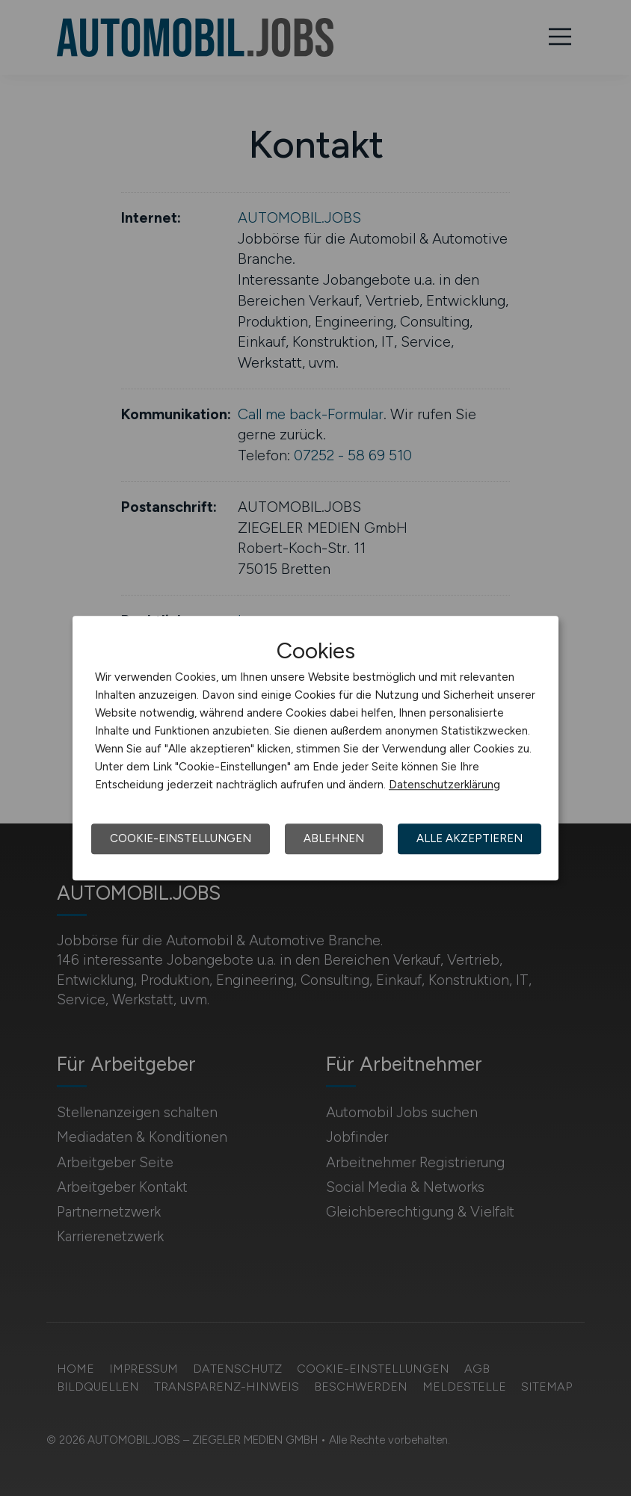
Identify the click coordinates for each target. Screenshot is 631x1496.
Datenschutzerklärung (444, 784)
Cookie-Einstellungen (180, 838)
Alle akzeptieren (469, 838)
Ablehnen (334, 838)
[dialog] (315, 748)
